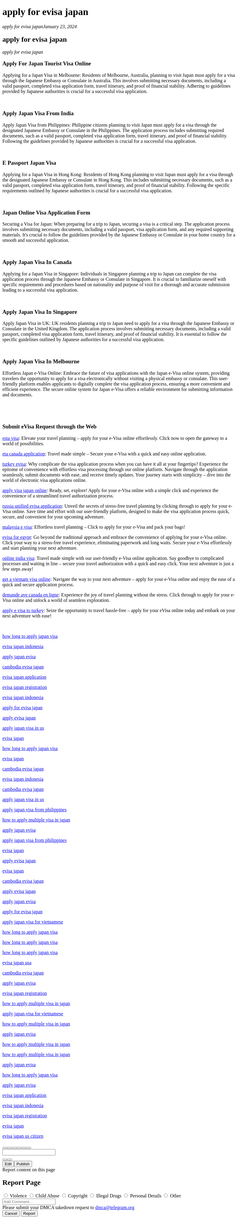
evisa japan (13, 738)
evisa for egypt (16, 537)
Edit (8, 1164)
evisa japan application (24, 677)
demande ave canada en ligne (30, 594)
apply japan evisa (19, 656)
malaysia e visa (17, 527)
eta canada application (23, 453)
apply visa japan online (24, 490)
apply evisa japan (19, 717)
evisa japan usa (16, 962)
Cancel (11, 1213)
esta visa (10, 438)
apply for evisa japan (22, 26)
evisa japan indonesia (22, 646)
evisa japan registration (24, 687)
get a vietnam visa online (26, 579)
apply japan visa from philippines (34, 809)
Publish (23, 1164)
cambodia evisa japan (23, 666)
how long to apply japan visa (30, 636)
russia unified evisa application (32, 506)
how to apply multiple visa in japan (36, 819)
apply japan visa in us (23, 728)
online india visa (18, 558)
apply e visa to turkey (23, 610)
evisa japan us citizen (22, 1136)
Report (29, 1213)
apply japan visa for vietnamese (32, 921)
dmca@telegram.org (114, 1207)
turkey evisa (14, 464)
